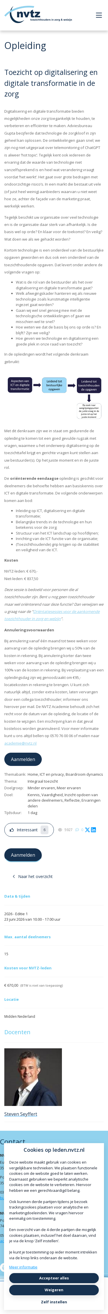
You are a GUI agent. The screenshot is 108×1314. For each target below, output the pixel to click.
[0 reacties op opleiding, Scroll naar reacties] (79, 829)
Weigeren (54, 1289)
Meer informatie (23, 1267)
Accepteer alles (54, 1278)
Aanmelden (23, 759)
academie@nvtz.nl (20, 743)
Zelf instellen (54, 1301)
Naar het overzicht (33, 876)
